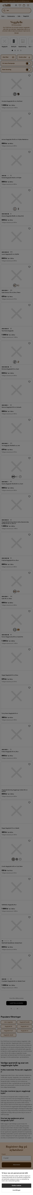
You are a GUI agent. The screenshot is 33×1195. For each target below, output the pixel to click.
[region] (16, 1182)
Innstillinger (16, 1190)
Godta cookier (16, 1185)
